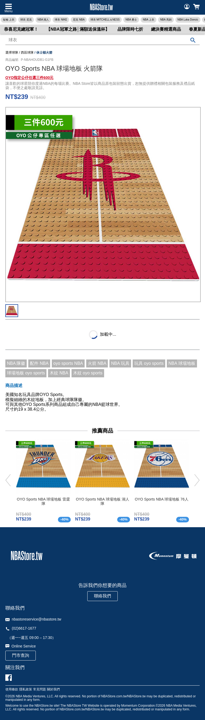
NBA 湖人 (43, 19)
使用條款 (11, 689)
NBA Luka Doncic (188, 19)
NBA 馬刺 (166, 19)
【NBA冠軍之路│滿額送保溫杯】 (77, 29)
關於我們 (53, 689)
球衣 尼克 (26, 19)
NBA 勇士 (131, 19)
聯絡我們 (102, 596)
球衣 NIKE (61, 19)
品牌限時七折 (130, 29)
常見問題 (39, 689)
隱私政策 (25, 689)
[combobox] (102, 40)
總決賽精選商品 (166, 29)
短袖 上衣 (8, 19)
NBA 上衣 (148, 19)
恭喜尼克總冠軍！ (21, 29)
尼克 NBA (78, 19)
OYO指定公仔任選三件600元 (29, 77)
